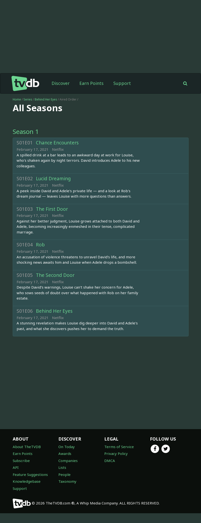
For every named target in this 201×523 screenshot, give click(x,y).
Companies (68, 460)
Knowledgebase (27, 481)
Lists (62, 467)
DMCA (109, 460)
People (64, 474)
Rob (40, 244)
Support (122, 83)
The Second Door (55, 275)
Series (27, 99)
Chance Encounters (57, 143)
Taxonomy (67, 481)
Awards (64, 453)
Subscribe (21, 460)
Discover (61, 83)
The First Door (52, 209)
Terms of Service (119, 446)
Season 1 (26, 131)
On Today (66, 446)
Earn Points (91, 83)
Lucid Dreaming (53, 178)
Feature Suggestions (30, 474)
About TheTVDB (27, 446)
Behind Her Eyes (46, 99)
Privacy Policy (116, 453)
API (16, 467)
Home (17, 99)
